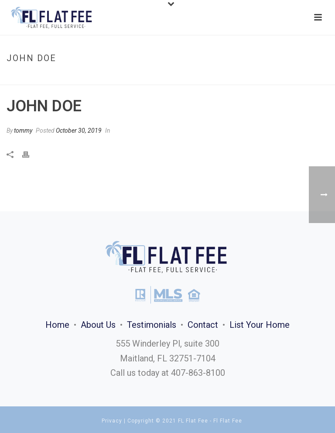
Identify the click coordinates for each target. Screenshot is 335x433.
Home (282, 76)
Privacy (112, 421)
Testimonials (151, 325)
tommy (23, 130)
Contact (203, 325)
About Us (98, 325)
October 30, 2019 (79, 130)
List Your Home (259, 325)
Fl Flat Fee (227, 421)
